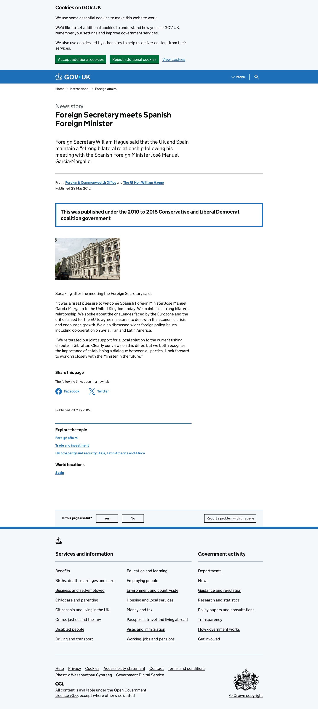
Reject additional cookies (134, 59)
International (79, 89)
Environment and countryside (152, 590)
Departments (210, 570)
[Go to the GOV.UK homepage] (72, 77)
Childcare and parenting (76, 600)
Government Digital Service (140, 674)
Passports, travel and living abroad (157, 619)
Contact (156, 668)
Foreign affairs (106, 89)
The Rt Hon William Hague (143, 182)
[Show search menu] (256, 77)
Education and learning (147, 570)
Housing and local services (150, 600)
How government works (219, 629)
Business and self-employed (80, 590)
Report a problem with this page (230, 518)
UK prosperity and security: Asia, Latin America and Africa (100, 453)
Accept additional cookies (81, 59)
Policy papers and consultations (226, 609)
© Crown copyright (246, 695)
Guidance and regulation (219, 590)
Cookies (92, 668)
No (137, 518)
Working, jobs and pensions (151, 639)
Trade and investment (72, 445)
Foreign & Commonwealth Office (90, 182)
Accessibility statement (124, 668)
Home (59, 89)
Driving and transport (74, 639)
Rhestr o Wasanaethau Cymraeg (83, 674)
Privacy (74, 668)
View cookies (173, 59)
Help (59, 668)
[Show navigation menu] (238, 77)
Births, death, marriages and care (84, 580)
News (203, 580)
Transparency (210, 619)
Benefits (62, 570)
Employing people (142, 580)
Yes (111, 518)
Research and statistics (219, 600)
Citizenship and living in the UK (82, 609)
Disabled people (69, 629)
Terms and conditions (186, 668)
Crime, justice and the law (78, 619)
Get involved (209, 639)
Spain (59, 473)
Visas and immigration (146, 629)
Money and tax (140, 609)
